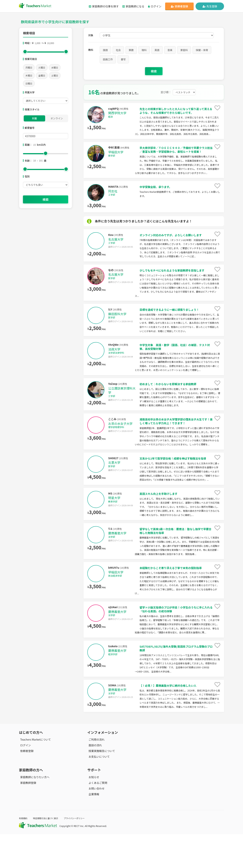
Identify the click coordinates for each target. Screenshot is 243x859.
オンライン (56, 118)
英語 (157, 50)
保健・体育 (202, 50)
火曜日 (41, 67)
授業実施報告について (100, 776)
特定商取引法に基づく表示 (49, 843)
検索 (46, 199)
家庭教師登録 (27, 808)
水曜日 (54, 67)
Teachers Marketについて (34, 764)
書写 (123, 59)
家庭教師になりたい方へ (33, 802)
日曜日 (28, 83)
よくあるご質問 (96, 808)
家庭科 (184, 50)
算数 (131, 50)
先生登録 (210, 6)
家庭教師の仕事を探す (104, 6)
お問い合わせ (95, 813)
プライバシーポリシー (81, 843)
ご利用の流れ (95, 764)
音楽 (169, 50)
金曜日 (41, 75)
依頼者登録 (179, 6)
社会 (118, 50)
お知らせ (92, 802)
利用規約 (24, 843)
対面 (34, 118)
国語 (105, 50)
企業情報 (92, 819)
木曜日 (28, 75)
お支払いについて (98, 781)
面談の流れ (94, 770)
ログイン (154, 6)
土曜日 (54, 75)
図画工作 (108, 59)
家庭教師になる (133, 6)
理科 (144, 50)
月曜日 (28, 67)
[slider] (25, 52)
